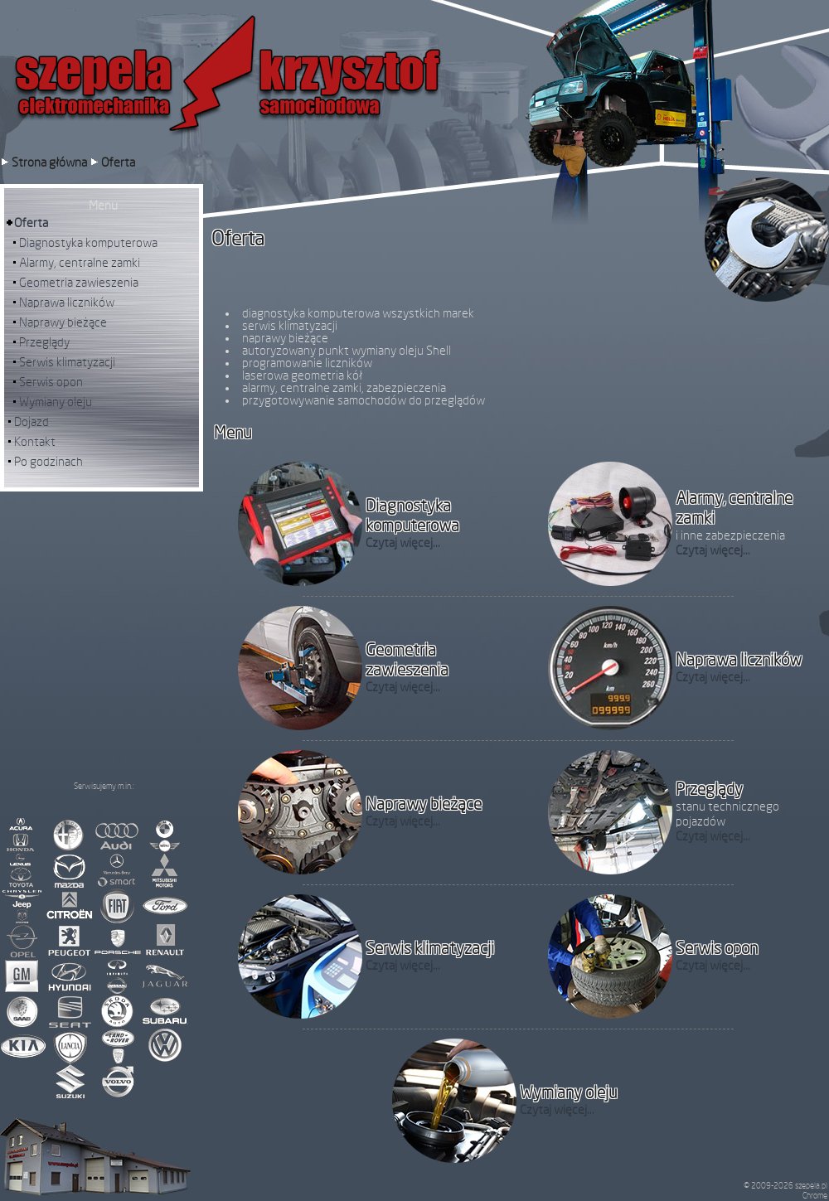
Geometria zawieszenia (78, 283)
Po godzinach (48, 462)
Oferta (118, 163)
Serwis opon (51, 382)
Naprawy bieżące (63, 323)
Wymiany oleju (55, 402)
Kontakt (35, 442)
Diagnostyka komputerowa (88, 243)
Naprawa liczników (66, 303)
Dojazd (31, 422)
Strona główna (51, 163)
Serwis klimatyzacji (67, 362)
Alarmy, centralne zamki (79, 263)
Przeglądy (44, 343)
